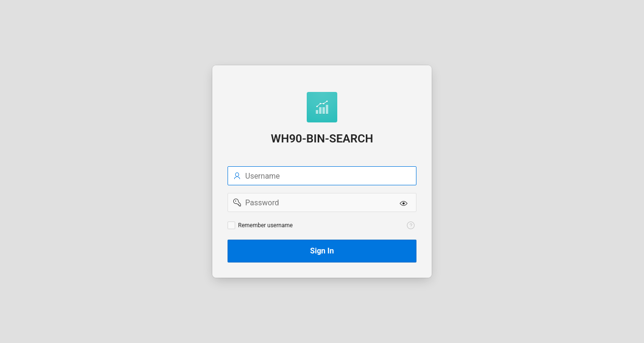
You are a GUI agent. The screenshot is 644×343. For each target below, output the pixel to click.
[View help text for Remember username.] (410, 225)
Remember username (265, 225)
